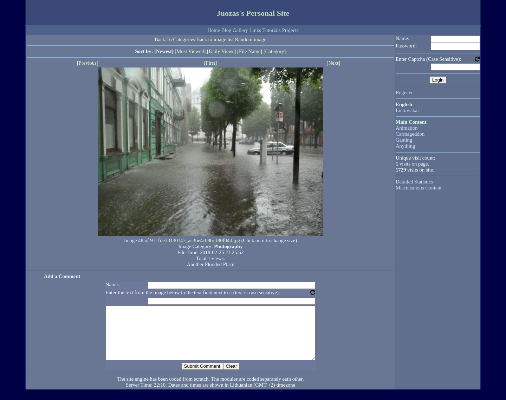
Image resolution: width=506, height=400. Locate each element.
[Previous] (87, 63)
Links (255, 30)
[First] (210, 63)
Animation (407, 128)
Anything (405, 146)
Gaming (404, 140)
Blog (226, 30)
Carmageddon (410, 134)
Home (213, 30)
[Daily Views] (221, 51)
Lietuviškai (407, 110)
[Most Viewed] (190, 51)
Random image (250, 39)
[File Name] (249, 51)
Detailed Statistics (414, 182)
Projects (290, 30)
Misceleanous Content (419, 188)
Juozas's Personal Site (253, 13)
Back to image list (215, 39)
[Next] (333, 63)
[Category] (275, 51)
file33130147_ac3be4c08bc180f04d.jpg (199, 240)
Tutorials (271, 30)
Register (404, 92)
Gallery (240, 30)
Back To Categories (175, 39)
